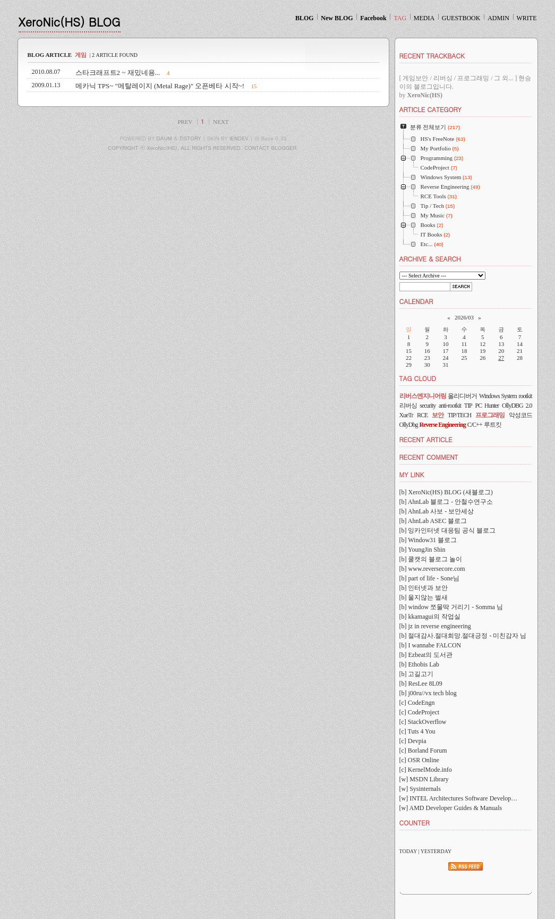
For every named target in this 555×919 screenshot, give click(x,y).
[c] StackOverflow (423, 722)
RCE (422, 415)
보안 (437, 415)
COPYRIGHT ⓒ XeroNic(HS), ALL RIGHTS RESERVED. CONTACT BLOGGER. (203, 147)
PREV (184, 122)
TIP (468, 405)
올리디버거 (462, 396)
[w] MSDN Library (424, 779)
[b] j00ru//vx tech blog (428, 693)
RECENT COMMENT (428, 456)
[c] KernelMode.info (425, 769)
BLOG (304, 18)
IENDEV (238, 138)
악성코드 (520, 415)
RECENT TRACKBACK (432, 55)
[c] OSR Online (419, 760)
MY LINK (411, 474)
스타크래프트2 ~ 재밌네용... (117, 73)
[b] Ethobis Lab (419, 664)
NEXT (220, 122)
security (428, 405)
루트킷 (492, 424)
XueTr (406, 415)
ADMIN (498, 18)
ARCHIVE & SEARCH (430, 258)
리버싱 (408, 405)
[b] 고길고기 (416, 674)
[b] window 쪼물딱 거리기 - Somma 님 (451, 607)
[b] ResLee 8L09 (420, 683)
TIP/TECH (460, 415)
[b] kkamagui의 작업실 (429, 616)
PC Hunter (487, 405)
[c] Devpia (412, 741)
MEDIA (424, 18)
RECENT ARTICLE (425, 439)
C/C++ (474, 424)
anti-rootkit (450, 405)
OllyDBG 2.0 (517, 405)
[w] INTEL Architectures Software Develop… (458, 798)
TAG (400, 18)
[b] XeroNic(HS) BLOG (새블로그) (446, 492)
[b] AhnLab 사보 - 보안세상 (436, 511)
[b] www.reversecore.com (432, 568)
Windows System (498, 396)
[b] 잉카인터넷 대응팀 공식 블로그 (447, 530)
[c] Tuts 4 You (417, 731)
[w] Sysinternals (420, 788)
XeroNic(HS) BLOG (70, 21)
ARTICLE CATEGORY (430, 109)
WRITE (527, 18)
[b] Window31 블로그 (428, 540)
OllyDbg (408, 424)
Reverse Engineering (443, 424)
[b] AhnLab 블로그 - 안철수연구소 (446, 501)
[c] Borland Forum (423, 750)
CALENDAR (416, 301)
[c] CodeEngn (417, 702)
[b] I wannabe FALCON (430, 645)
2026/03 (464, 317)
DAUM (164, 138)
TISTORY (190, 138)
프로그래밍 (490, 415)
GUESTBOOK (461, 18)
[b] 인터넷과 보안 (423, 588)
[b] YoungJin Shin (422, 549)
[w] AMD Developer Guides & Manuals (450, 808)
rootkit (525, 396)
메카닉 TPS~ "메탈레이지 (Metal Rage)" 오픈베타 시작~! (160, 86)
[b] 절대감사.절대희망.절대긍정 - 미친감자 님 (463, 635)
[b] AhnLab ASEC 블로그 (433, 521)
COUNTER (414, 822)
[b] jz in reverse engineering (435, 626)
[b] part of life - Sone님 (429, 578)
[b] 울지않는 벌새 (423, 597)
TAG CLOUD (418, 378)
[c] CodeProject (419, 712)
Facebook (373, 18)
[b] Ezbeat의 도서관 (426, 655)
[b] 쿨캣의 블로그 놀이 (431, 559)
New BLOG (337, 18)
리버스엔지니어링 (422, 396)
